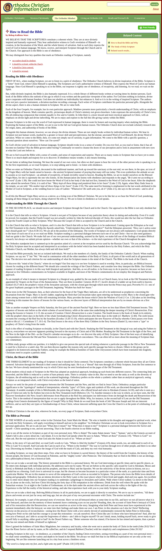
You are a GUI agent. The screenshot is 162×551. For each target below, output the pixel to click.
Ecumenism (140, 18)
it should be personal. (20, 71)
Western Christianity (39, 18)
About (156, 9)
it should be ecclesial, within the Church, (27, 64)
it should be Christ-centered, (23, 68)
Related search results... (121, 50)
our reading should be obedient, (24, 61)
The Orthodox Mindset (64, 18)
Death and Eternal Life (118, 18)
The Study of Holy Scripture (123, 47)
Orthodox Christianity (15, 18)
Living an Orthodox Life (92, 18)
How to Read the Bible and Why (124, 43)
